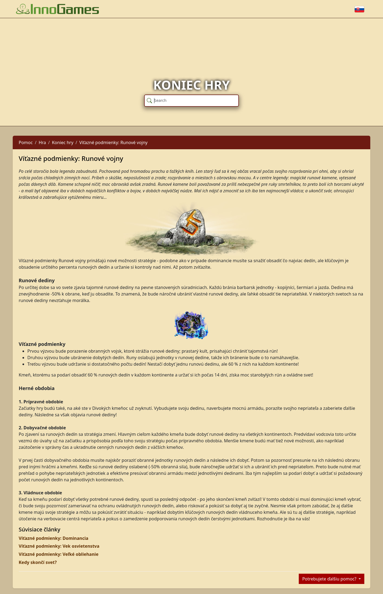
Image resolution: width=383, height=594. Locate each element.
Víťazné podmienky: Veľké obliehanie (58, 554)
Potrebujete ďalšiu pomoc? (330, 579)
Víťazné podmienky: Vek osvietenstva (59, 546)
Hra (42, 142)
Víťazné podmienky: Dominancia (53, 538)
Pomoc (26, 142)
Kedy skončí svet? (38, 562)
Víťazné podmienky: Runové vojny (113, 142)
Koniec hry (62, 142)
